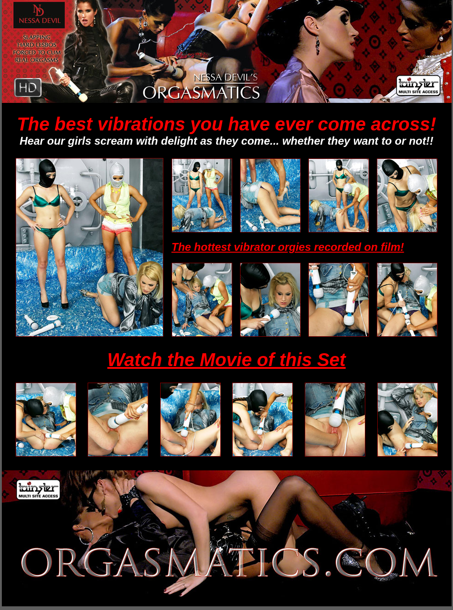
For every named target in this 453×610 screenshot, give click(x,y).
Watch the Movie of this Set (226, 360)
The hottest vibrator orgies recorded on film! (288, 247)
